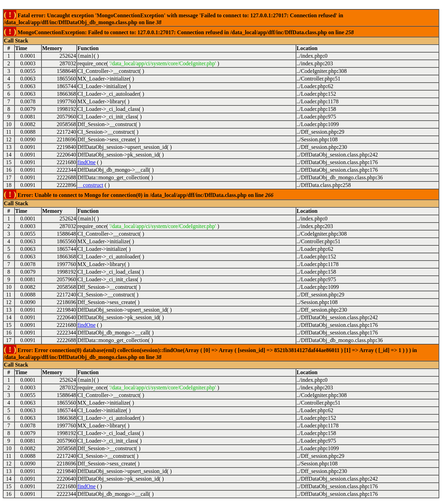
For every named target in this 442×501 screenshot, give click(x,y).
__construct (90, 185)
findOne (86, 162)
